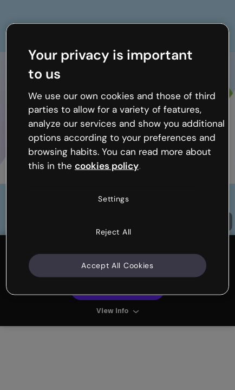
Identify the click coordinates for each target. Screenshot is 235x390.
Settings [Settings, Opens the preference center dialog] (113, 198)
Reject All (114, 232)
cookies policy (107, 165)
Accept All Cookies (117, 265)
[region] (117, 159)
